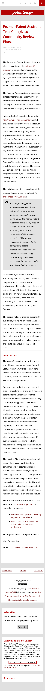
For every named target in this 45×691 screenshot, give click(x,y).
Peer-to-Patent (30, 547)
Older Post (38, 570)
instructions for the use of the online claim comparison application (24, 524)
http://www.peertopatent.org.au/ (17, 120)
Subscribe (22, 627)
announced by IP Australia (14, 196)
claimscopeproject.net (23, 504)
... (6, 52)
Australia (14, 547)
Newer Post (7, 570)
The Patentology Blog (16, 588)
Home (23, 570)
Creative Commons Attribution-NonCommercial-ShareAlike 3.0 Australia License (23, 596)
